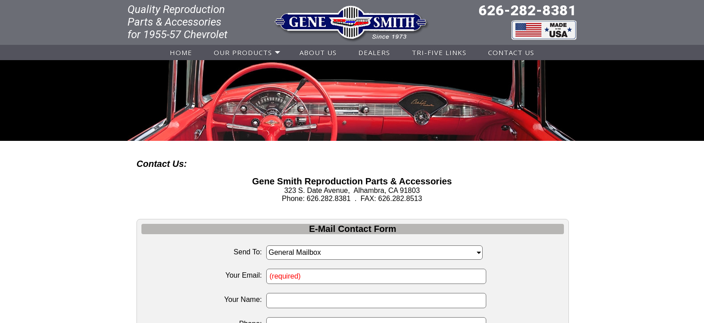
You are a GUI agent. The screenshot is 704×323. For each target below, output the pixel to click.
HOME (181, 52)
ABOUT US (318, 52)
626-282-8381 (527, 10)
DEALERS (374, 52)
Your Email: (243, 275)
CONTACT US (511, 52)
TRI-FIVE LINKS (439, 52)
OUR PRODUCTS (243, 52)
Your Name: (243, 299)
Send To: (247, 252)
